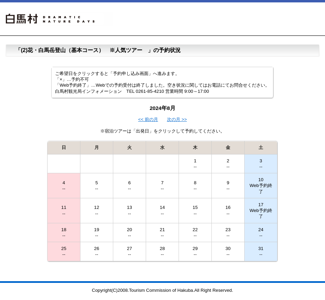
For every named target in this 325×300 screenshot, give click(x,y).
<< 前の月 (148, 119)
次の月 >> (177, 119)
